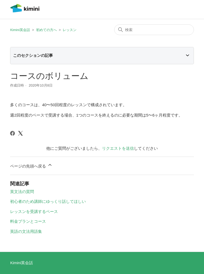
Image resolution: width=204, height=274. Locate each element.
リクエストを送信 (118, 148)
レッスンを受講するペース (34, 211)
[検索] (154, 29)
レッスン (69, 30)
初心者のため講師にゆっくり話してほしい (48, 201)
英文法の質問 (22, 191)
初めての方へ (46, 30)
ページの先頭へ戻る (31, 165)
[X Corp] (20, 133)
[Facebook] (12, 133)
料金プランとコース (28, 221)
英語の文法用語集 (26, 231)
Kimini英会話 (20, 30)
